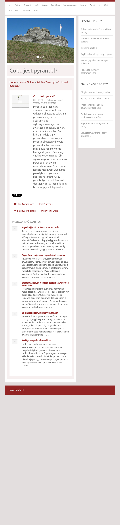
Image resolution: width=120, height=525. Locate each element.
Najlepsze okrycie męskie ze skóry (94, 125)
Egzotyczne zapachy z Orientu (95, 98)
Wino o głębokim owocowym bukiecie (94, 62)
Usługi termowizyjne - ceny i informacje (94, 134)
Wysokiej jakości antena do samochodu (40, 227)
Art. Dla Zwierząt (45, 82)
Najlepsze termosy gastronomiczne (90, 71)
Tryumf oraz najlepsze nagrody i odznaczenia (43, 255)
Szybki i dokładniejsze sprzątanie (96, 54)
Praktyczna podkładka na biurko (37, 340)
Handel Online (26, 82)
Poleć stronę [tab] (46, 204)
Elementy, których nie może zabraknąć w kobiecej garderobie (45, 284)
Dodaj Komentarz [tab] (24, 204)
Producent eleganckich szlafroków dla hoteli (92, 106)
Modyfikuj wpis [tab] (49, 210)
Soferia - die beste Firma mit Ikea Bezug (96, 31)
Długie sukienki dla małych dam (95, 92)
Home (13, 82)
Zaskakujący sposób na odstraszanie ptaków (92, 115)
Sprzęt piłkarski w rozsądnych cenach (40, 313)
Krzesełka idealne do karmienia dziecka (95, 40)
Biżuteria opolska (89, 48)
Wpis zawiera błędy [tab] (25, 210)
